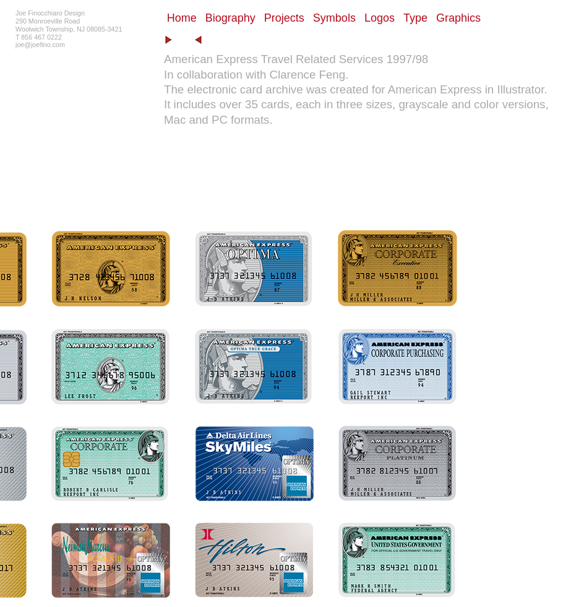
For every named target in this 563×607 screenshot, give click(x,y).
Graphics (458, 18)
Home (182, 18)
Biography (230, 18)
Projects (284, 18)
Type (415, 18)
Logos (379, 18)
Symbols (334, 18)
